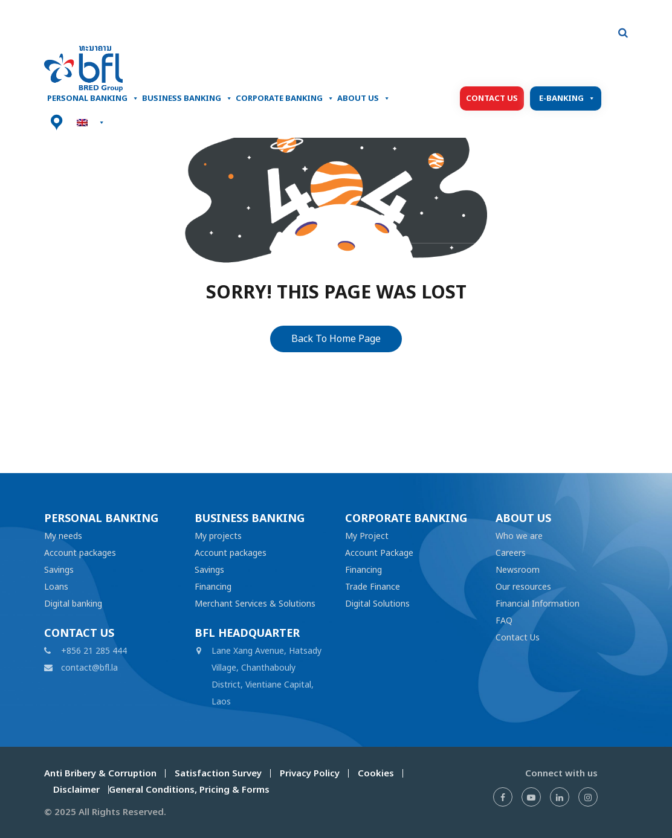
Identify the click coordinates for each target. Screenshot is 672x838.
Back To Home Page (336, 338)
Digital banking (73, 603)
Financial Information (538, 603)
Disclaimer (76, 789)
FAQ (504, 620)
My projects (218, 536)
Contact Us (492, 98)
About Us (363, 98)
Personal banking (93, 98)
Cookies (376, 773)
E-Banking (567, 98)
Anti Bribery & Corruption (100, 773)
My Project (367, 536)
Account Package (379, 552)
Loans (56, 586)
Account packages (80, 552)
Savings (59, 569)
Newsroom (518, 569)
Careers (511, 552)
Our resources (523, 586)
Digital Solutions (377, 603)
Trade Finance (372, 586)
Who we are (519, 536)
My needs (63, 536)
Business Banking (187, 98)
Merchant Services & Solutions (255, 603)
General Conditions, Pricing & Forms (189, 789)
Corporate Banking (285, 98)
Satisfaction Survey (218, 773)
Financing (213, 586)
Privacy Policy (310, 773)
